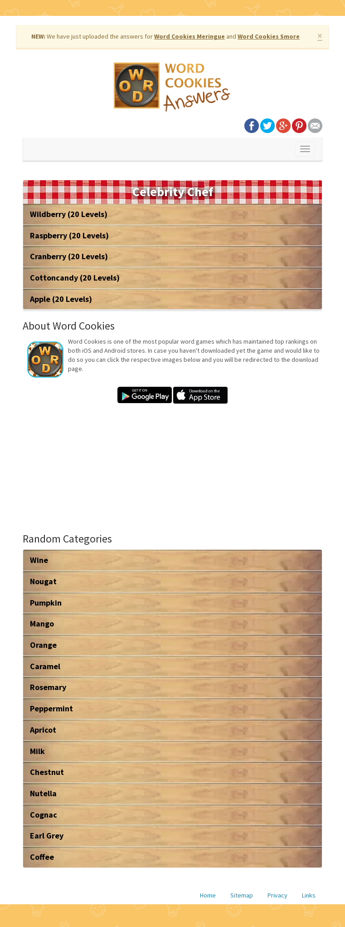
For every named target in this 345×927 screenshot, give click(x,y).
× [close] (319, 35)
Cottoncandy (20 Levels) (75, 277)
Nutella (43, 793)
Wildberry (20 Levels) (68, 214)
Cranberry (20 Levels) (69, 256)
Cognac (43, 814)
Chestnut (47, 772)
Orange (43, 645)
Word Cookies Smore (269, 36)
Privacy (277, 895)
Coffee (42, 857)
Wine (39, 560)
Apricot (43, 730)
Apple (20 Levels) (61, 299)
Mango (42, 623)
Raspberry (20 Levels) (69, 235)
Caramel (45, 666)
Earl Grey (46, 835)
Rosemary (48, 687)
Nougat (43, 581)
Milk (37, 751)
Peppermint (51, 708)
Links (309, 895)
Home (208, 895)
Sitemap (241, 895)
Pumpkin (46, 602)
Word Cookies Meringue (189, 36)
